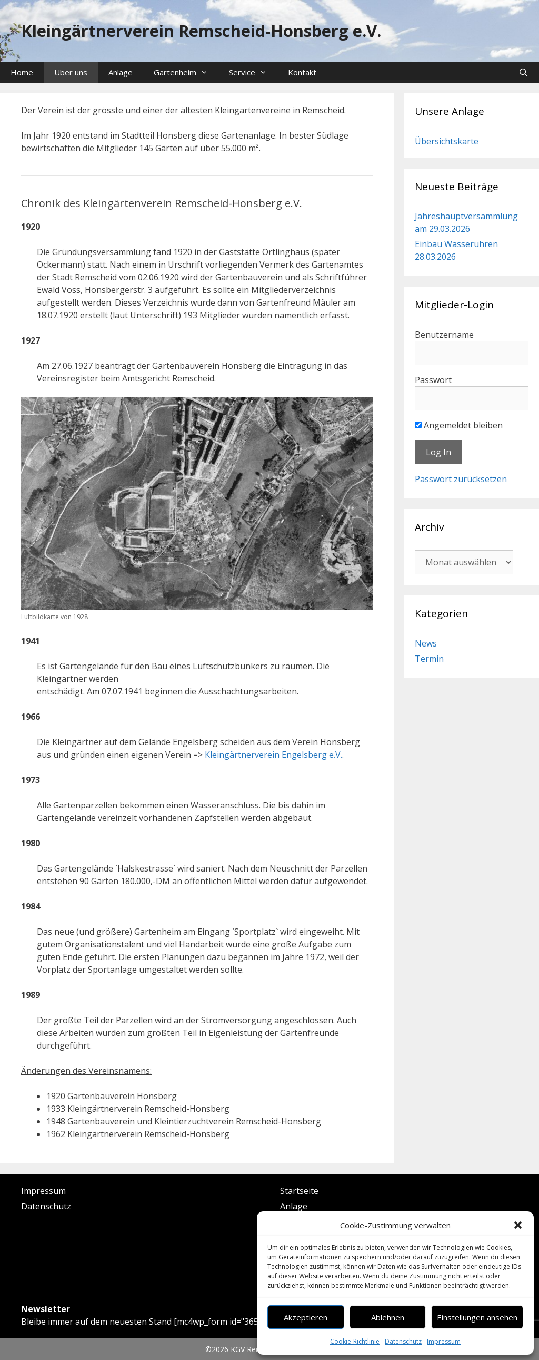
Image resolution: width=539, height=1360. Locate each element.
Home (22, 72)
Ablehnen (387, 1317)
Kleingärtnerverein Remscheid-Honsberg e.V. (201, 30)
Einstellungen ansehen (477, 1317)
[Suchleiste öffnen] (523, 72)
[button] (518, 1225)
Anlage (120, 72)
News (426, 643)
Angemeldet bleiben (459, 425)
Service (253, 72)
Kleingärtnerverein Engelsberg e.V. (273, 754)
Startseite (299, 1191)
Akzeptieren (305, 1317)
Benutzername (444, 334)
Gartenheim (186, 72)
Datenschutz (403, 1341)
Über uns (70, 72)
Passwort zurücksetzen (461, 479)
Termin (429, 658)
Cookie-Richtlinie (355, 1341)
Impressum (444, 1341)
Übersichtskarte (446, 141)
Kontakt (302, 72)
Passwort (433, 380)
